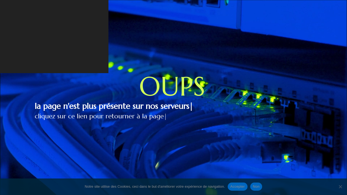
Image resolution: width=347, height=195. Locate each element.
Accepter (237, 186)
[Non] (340, 186)
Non (256, 186)
